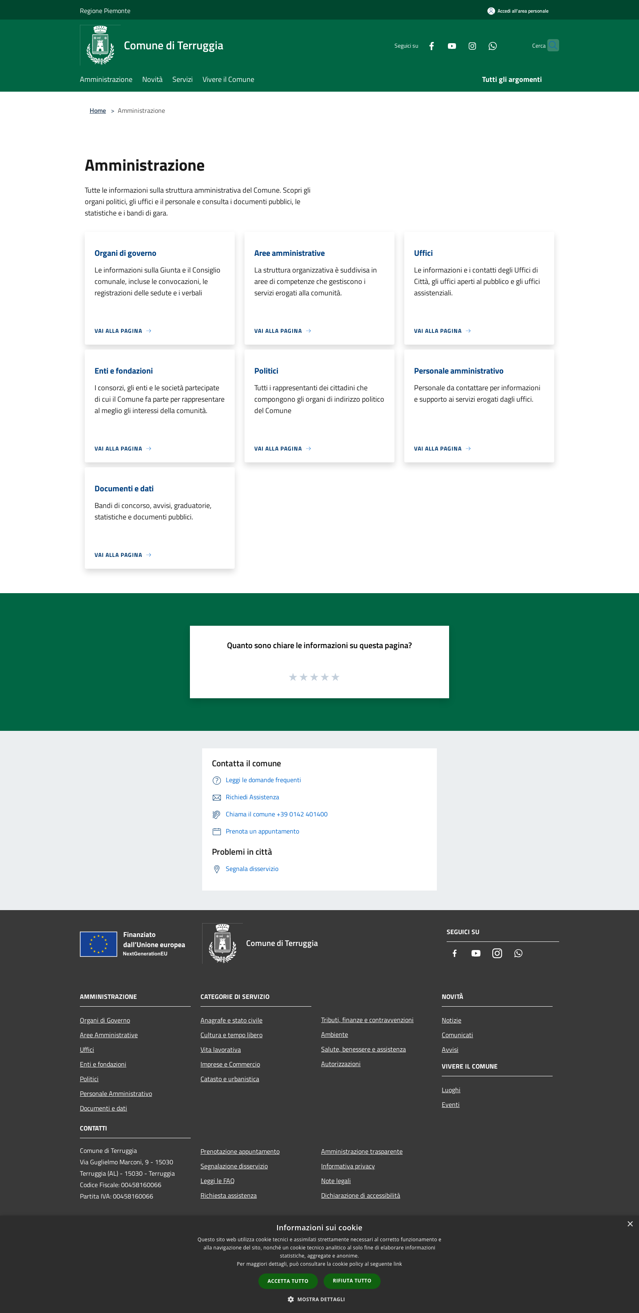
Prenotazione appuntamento (240, 1151)
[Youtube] (436, 45)
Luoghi (451, 1090)
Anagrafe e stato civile (231, 1020)
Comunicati (457, 1035)
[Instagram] (456, 45)
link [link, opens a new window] (398, 1263)
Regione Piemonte (105, 10)
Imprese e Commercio (230, 1064)
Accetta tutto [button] (288, 1281)
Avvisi (450, 1049)
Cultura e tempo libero (231, 1035)
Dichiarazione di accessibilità (360, 1195)
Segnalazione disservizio (234, 1166)
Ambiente (334, 1034)
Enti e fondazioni (103, 1064)
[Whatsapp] (477, 45)
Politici (89, 1079)
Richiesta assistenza (229, 1195)
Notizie (451, 1020)
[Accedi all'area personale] (518, 10)
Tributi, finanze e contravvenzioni (367, 1020)
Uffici (87, 1049)
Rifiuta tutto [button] (352, 1280)
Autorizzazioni (341, 1064)
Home (98, 110)
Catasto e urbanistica (230, 1079)
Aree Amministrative (109, 1035)
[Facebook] (416, 45)
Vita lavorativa (221, 1049)
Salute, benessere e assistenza (363, 1049)
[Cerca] (549, 45)
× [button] (630, 1224)
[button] (319, 1299)
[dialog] (319, 1264)
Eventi (451, 1104)
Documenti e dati (103, 1108)
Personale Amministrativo (116, 1093)
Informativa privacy (348, 1166)
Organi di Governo (105, 1020)
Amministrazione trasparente (362, 1151)
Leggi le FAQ (218, 1180)
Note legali (336, 1180)
